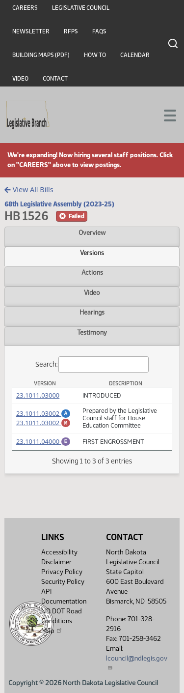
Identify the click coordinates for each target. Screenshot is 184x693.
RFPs (71, 31)
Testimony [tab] (92, 332)
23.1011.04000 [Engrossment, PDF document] (43, 441)
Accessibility (59, 552)
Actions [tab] (92, 272)
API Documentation (63, 596)
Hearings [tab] (92, 312)
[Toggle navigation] (165, 114)
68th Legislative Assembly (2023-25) (59, 204)
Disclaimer (56, 562)
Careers (25, 7)
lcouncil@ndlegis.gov (136, 662)
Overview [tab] (92, 232)
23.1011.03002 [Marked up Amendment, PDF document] (43, 422)
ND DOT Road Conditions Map (61, 621)
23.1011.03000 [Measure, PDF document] (37, 395)
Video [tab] (92, 292)
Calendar (135, 55)
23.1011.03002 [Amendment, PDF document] (43, 411)
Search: (92, 364)
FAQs (99, 31)
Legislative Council (80, 7)
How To (95, 55)
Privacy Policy (61, 572)
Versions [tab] (92, 253)
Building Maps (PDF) (41, 55)
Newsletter (31, 31)
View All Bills (28, 189)
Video (20, 78)
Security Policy (62, 582)
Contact (55, 78)
